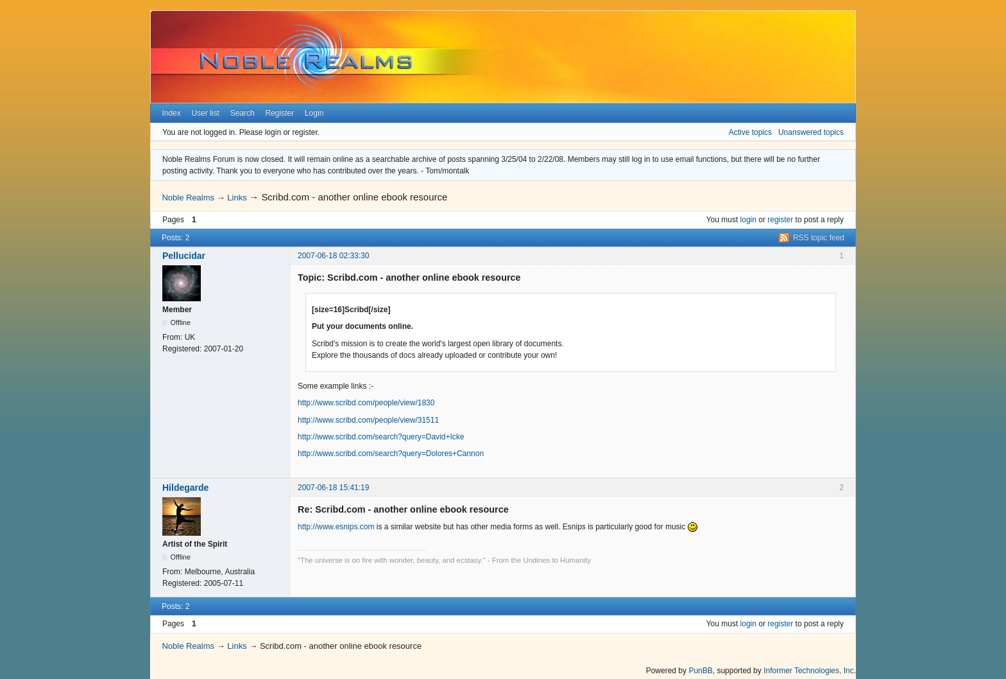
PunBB (700, 670)
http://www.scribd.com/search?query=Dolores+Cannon (391, 453)
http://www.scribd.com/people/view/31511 (368, 420)
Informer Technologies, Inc (808, 670)
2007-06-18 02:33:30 (333, 255)
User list (205, 113)
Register (279, 113)
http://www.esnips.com (336, 526)
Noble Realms (188, 197)
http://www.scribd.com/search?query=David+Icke (381, 436)
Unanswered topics (811, 132)
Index (171, 113)
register (780, 219)
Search (242, 113)
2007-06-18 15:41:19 (333, 487)
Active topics (750, 132)
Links (236, 197)
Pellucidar (183, 256)
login (748, 219)
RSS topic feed (818, 237)
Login (314, 113)
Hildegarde (185, 487)
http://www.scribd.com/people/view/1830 (366, 402)
